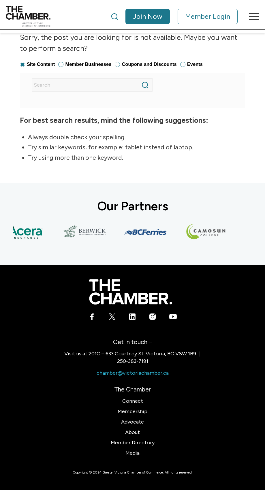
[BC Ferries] (147, 232)
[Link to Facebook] (92, 317)
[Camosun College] (207, 232)
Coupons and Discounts (149, 64)
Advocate (132, 422)
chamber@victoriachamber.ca (133, 373)
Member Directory (133, 442)
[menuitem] (174, 16)
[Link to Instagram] (152, 317)
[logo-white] (130, 292)
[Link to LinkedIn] (132, 317)
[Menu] (251, 16)
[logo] (28, 16)
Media (132, 453)
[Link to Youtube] (173, 317)
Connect (132, 401)
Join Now (147, 16)
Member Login (207, 16)
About (132, 432)
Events (195, 64)
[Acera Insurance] (26, 232)
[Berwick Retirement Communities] (86, 232)
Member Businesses (88, 64)
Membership (132, 411)
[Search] (114, 16)
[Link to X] (112, 317)
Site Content (41, 64)
